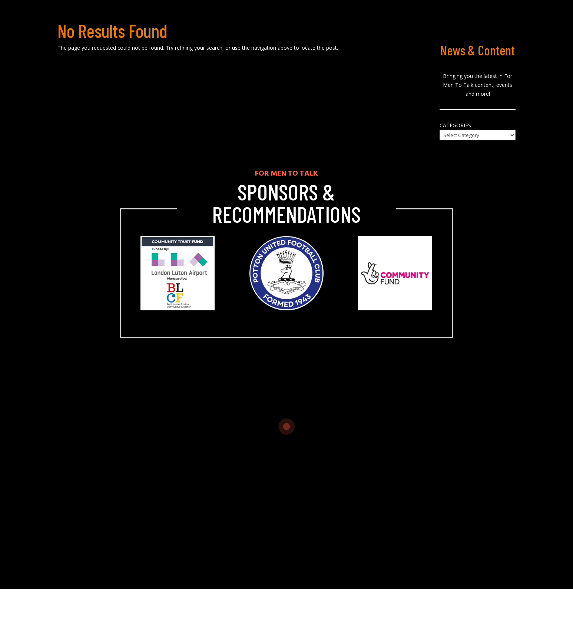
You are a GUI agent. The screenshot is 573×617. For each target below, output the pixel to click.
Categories (455, 125)
